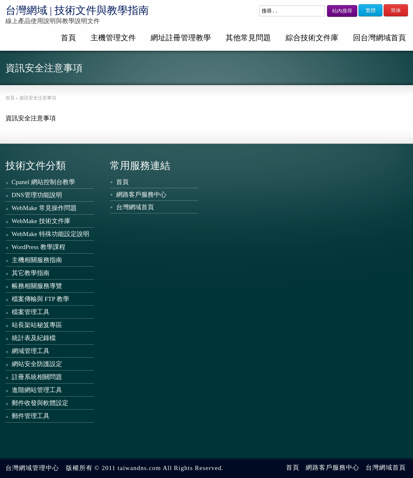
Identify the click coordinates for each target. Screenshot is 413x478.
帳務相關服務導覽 (37, 286)
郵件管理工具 (30, 416)
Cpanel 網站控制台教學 (43, 182)
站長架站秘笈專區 (37, 325)
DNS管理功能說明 (37, 195)
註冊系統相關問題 (37, 377)
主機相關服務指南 (37, 260)
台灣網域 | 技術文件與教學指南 (77, 10)
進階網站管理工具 (37, 390)
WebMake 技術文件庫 (41, 221)
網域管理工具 (30, 351)
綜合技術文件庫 (312, 38)
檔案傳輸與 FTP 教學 (41, 299)
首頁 (68, 38)
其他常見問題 (248, 38)
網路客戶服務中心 (141, 194)
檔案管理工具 (30, 312)
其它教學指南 (30, 273)
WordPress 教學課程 (38, 247)
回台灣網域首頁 (379, 38)
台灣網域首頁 (135, 207)
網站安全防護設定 (37, 364)
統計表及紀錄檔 (34, 338)
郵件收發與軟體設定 (40, 403)
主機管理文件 (113, 38)
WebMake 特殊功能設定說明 (50, 234)
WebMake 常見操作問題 (44, 208)
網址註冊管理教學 (181, 38)
